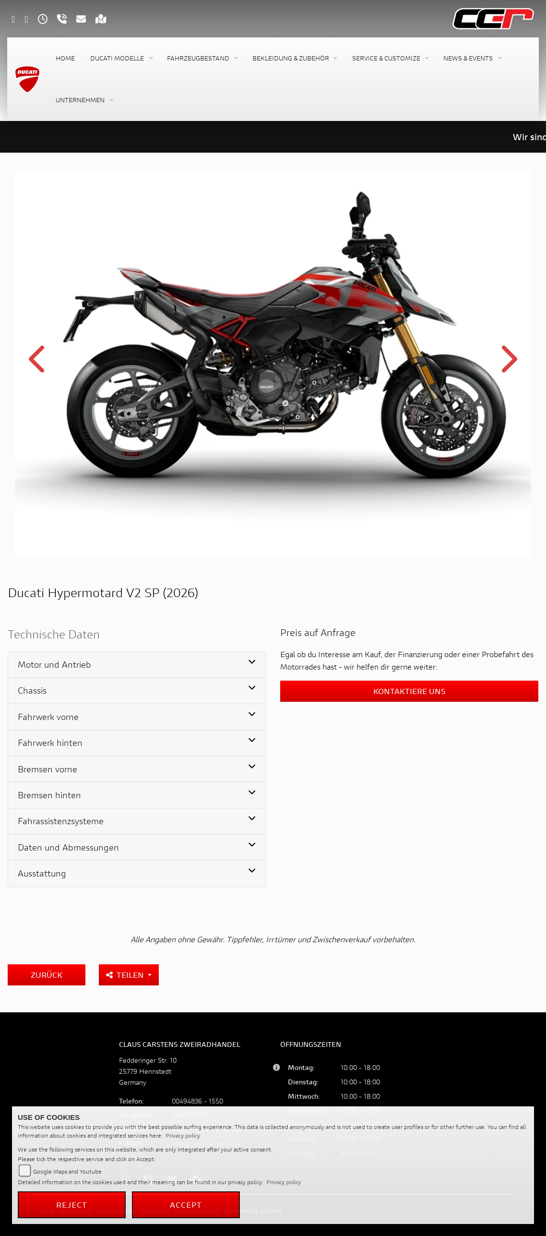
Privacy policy (183, 1135)
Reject (72, 1205)
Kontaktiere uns (409, 691)
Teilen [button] (126, 975)
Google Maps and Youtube (67, 1171)
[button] (120, 58)
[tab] (136, 665)
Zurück (46, 975)
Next (507, 364)
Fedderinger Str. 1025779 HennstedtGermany (148, 1071)
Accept (186, 1205)
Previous (38, 364)
